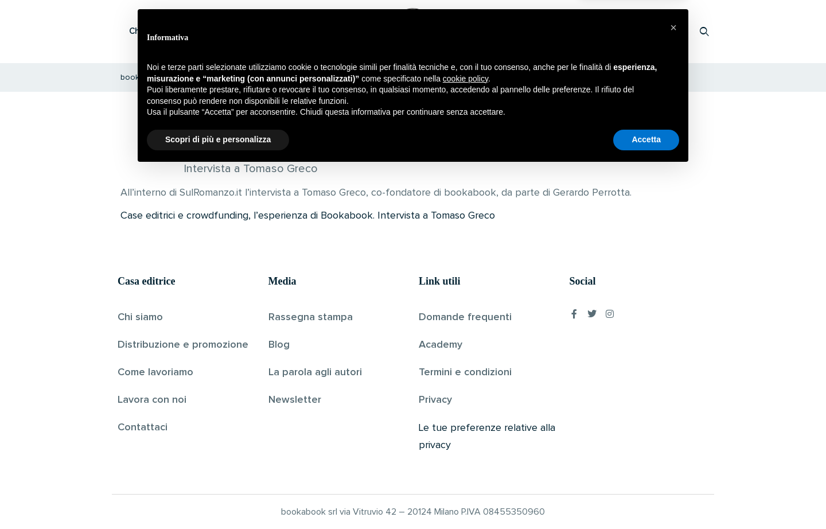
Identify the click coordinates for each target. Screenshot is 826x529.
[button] (673, 385)
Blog (279, 345)
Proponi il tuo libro (613, 31)
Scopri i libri (267, 31)
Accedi (674, 31)
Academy (440, 345)
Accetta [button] (646, 497)
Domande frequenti (465, 317)
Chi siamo (140, 317)
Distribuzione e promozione (183, 345)
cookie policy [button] (465, 436)
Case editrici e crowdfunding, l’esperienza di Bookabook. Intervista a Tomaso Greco (307, 216)
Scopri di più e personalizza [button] (218, 497)
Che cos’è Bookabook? (175, 31)
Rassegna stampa (310, 317)
